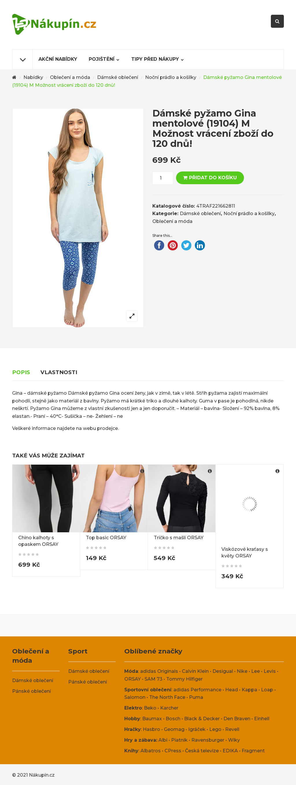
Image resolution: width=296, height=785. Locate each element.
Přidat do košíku (213, 177)
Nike (242, 671)
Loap (267, 689)
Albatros (150, 750)
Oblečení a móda (70, 77)
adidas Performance (197, 689)
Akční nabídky (57, 59)
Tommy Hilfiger (184, 679)
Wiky (234, 740)
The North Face (167, 697)
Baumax (152, 718)
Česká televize (202, 750)
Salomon (134, 697)
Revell (232, 729)
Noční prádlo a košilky (170, 77)
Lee (255, 671)
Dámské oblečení (117, 77)
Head (231, 689)
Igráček (197, 729)
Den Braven (236, 718)
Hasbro (151, 729)
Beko (150, 708)
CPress (172, 750)
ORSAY (132, 679)
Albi (162, 740)
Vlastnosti (58, 372)
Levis (270, 671)
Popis (21, 372)
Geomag (174, 729)
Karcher (169, 708)
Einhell (261, 718)
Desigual (222, 671)
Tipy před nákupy (155, 59)
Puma (196, 697)
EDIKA (230, 750)
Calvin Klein (195, 671)
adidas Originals (159, 671)
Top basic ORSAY (106, 537)
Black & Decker (202, 718)
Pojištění (101, 59)
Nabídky (33, 77)
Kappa (249, 689)
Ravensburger (207, 740)
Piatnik (179, 740)
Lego (215, 729)
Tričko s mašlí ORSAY (179, 537)
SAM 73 (153, 679)
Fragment (253, 750)
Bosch (173, 718)
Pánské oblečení (31, 691)
